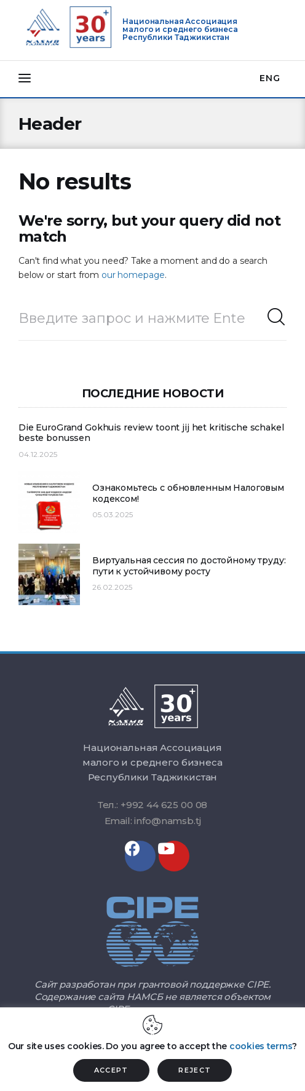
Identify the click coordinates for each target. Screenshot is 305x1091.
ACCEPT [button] (111, 1070)
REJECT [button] (194, 1070)
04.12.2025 (37, 454)
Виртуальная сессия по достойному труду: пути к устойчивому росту (189, 566)
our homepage (133, 274)
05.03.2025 (112, 514)
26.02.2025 (112, 587)
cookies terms (260, 1046)
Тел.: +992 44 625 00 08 (153, 805)
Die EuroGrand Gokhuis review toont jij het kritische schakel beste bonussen (151, 433)
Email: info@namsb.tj (153, 821)
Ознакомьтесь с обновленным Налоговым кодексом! (188, 493)
